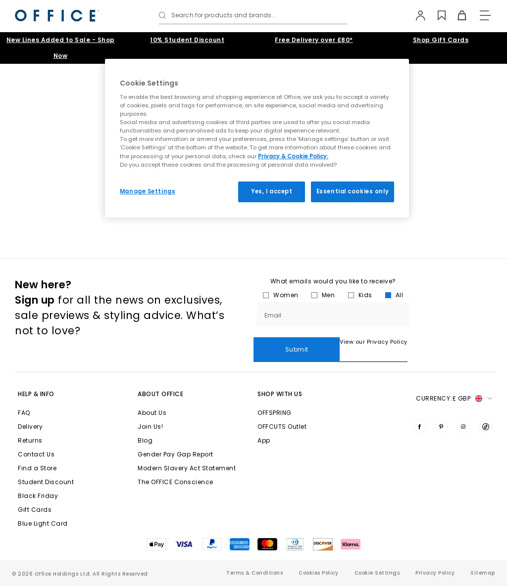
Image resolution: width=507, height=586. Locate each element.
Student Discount (46, 482)
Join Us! (150, 426)
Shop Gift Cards (441, 40)
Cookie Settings (377, 573)
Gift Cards (34, 509)
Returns (30, 440)
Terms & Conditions (254, 573)
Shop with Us (279, 394)
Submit (452, 329)
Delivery (30, 426)
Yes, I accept (271, 191)
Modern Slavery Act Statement (187, 468)
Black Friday (38, 496)
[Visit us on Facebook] (419, 426)
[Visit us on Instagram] (463, 426)
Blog (145, 440)
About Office (160, 394)
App (263, 440)
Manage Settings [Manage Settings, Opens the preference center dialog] (148, 191)
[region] (257, 138)
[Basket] (456, 15)
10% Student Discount (187, 40)
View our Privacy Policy (287, 357)
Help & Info (36, 394)
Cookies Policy (318, 573)
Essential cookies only (352, 191)
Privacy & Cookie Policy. (293, 156)
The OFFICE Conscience (175, 482)
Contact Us (36, 454)
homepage (178, 219)
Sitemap (482, 573)
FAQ (24, 412)
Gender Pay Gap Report (175, 454)
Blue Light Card (43, 523)
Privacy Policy (435, 573)
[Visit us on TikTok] (485, 426)
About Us (152, 412)
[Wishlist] (436, 15)
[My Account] (416, 15)
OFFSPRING (274, 412)
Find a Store (37, 468)
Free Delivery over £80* (314, 40)
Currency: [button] (454, 398)
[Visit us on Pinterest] (441, 426)
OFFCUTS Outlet (281, 426)
